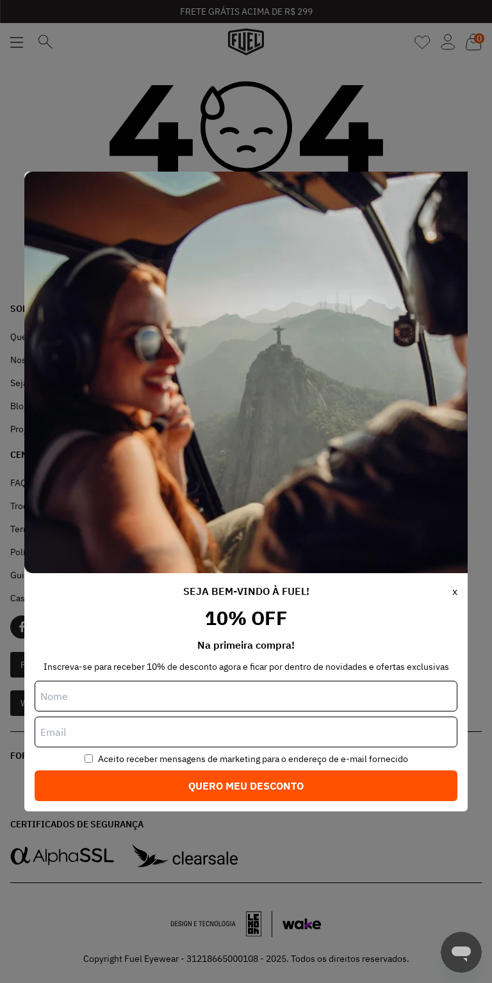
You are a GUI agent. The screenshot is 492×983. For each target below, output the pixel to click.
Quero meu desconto (246, 785)
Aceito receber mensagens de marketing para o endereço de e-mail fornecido (253, 759)
